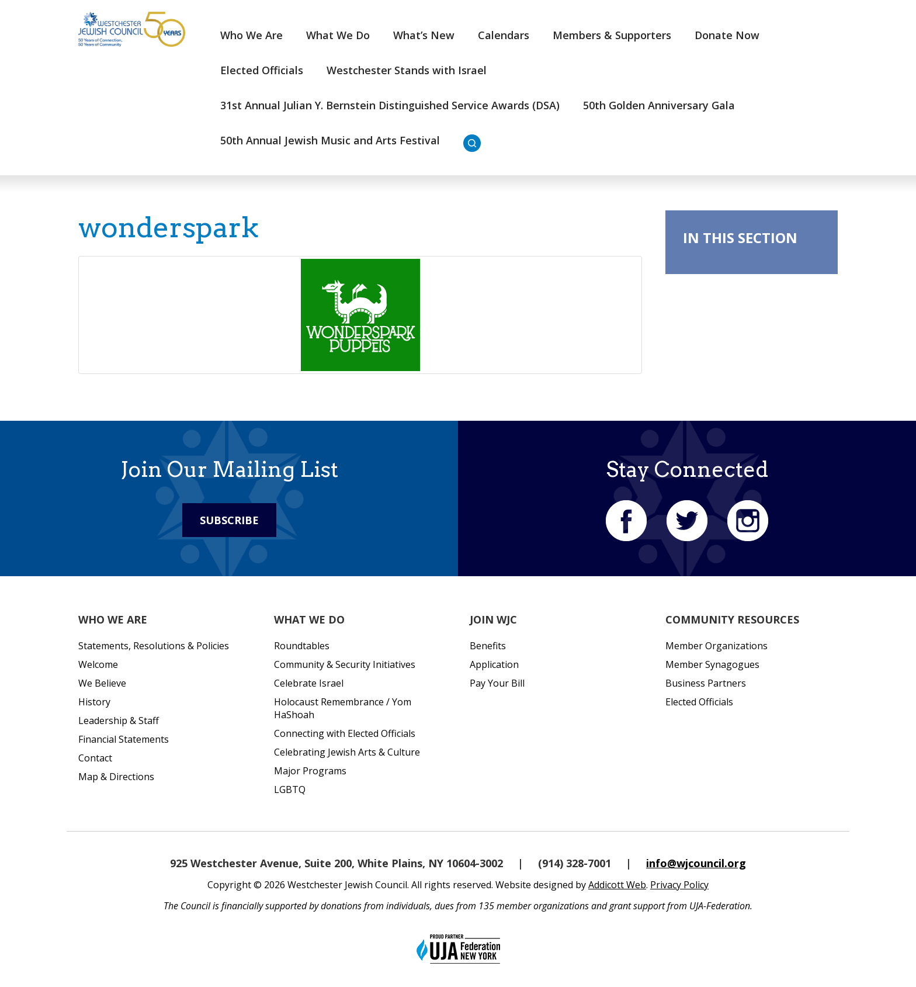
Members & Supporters (612, 35)
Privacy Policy (679, 884)
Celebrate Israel (309, 683)
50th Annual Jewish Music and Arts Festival (330, 140)
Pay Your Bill (497, 683)
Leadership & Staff (118, 720)
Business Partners (705, 683)
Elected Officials (261, 70)
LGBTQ (290, 789)
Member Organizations (716, 645)
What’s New (423, 35)
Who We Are (251, 35)
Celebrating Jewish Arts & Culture (347, 752)
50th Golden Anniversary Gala (659, 105)
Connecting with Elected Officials (344, 733)
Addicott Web (617, 884)
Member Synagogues (712, 664)
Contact (95, 757)
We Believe (102, 683)
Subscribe (229, 520)
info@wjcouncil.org (696, 863)
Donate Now (727, 35)
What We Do (338, 35)
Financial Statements (123, 739)
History (94, 701)
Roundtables (301, 645)
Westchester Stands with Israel (407, 70)
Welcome (98, 664)
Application (494, 664)
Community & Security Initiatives (344, 664)
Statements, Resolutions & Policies (153, 645)
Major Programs (310, 770)
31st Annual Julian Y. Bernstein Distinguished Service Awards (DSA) (390, 105)
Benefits (488, 645)
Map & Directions (116, 776)
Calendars (503, 35)
